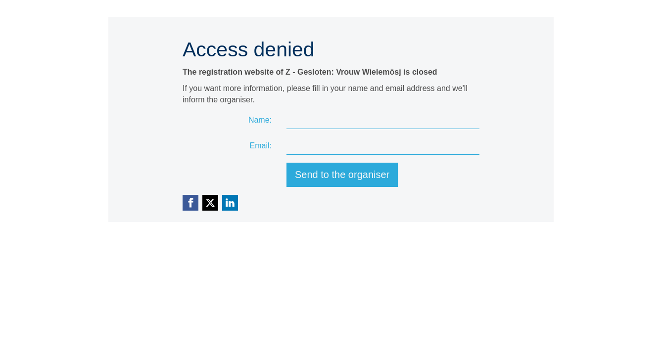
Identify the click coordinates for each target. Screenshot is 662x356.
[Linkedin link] (230, 203)
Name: (260, 120)
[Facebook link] (190, 203)
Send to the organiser (342, 174)
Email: (261, 145)
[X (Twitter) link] (210, 203)
